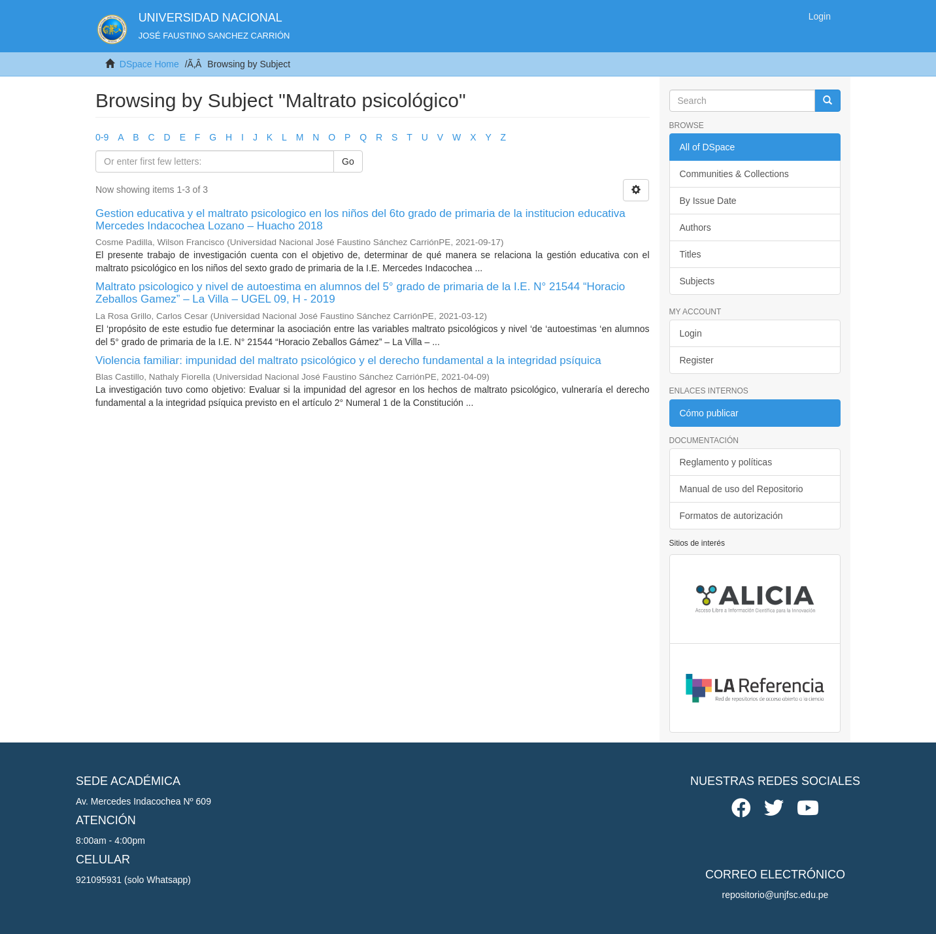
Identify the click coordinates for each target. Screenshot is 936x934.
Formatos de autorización (731, 515)
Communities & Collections (734, 174)
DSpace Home (149, 64)
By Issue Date (708, 200)
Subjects (697, 281)
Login (691, 333)
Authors (695, 227)
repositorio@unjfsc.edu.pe (775, 895)
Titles (690, 254)
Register (697, 360)
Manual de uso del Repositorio (741, 489)
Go (348, 161)
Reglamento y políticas (726, 462)
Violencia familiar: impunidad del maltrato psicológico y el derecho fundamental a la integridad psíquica (348, 360)
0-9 (102, 137)
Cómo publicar (709, 413)
